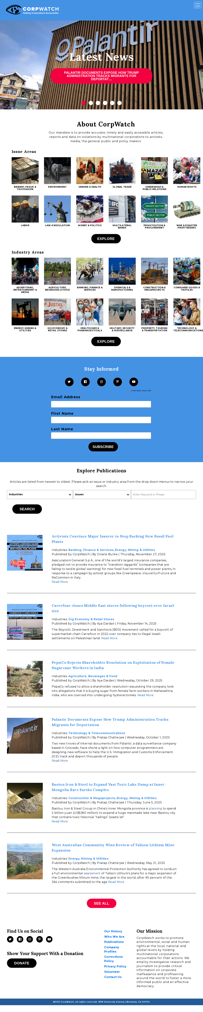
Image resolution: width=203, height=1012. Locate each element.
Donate (21, 963)
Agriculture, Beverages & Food (57, 288)
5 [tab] (112, 103)
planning (155, 808)
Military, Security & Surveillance (122, 329)
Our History (113, 931)
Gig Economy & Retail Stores (57, 329)
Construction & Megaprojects (154, 288)
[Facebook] (85, 382)
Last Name (62, 429)
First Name (62, 413)
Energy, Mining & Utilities (25, 329)
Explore (106, 239)
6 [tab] (119, 103)
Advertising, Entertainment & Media (25, 289)
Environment (57, 186)
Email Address (67, 397)
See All (101, 903)
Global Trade (122, 186)
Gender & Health (89, 186)
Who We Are (114, 936)
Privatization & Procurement (154, 226)
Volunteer (112, 972)
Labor (25, 225)
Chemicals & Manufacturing (122, 288)
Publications (114, 942)
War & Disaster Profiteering (187, 226)
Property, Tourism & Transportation (154, 329)
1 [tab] (83, 103)
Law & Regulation (57, 225)
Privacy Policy (115, 966)
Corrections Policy (113, 959)
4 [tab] (105, 103)
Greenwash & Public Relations (154, 188)
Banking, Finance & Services (89, 288)
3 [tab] (98, 103)
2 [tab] (91, 103)
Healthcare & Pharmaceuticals (90, 329)
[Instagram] (101, 382)
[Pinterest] (117, 382)
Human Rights (187, 186)
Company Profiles (111, 949)
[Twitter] (69, 382)
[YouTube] (133, 382)
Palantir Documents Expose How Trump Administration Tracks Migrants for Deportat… (101, 76)
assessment (92, 873)
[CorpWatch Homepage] (32, 10)
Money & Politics (90, 225)
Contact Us (113, 977)
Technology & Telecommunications (96, 733)
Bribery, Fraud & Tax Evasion (25, 188)
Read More (60, 582)
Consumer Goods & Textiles (187, 288)
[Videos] (49, 939)
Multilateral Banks (122, 226)
